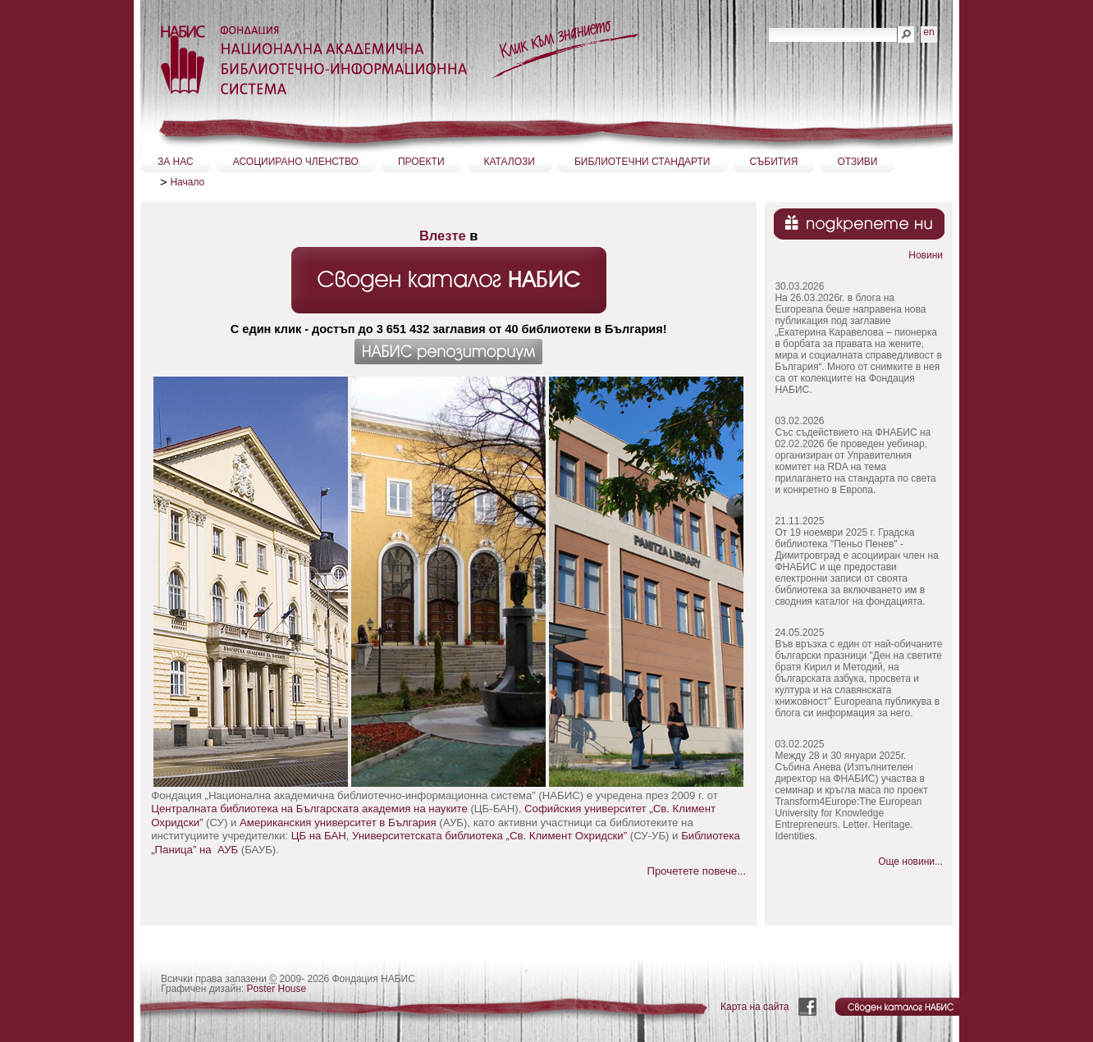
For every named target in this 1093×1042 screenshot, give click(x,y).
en (928, 32)
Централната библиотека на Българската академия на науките (309, 808)
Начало (187, 182)
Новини (925, 255)
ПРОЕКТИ (421, 161)
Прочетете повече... (696, 871)
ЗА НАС (176, 161)
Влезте (442, 235)
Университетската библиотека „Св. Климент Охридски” (489, 835)
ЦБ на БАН (318, 835)
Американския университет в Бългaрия (338, 822)
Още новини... (910, 861)
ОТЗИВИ (857, 161)
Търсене (768, 25)
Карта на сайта (754, 1006)
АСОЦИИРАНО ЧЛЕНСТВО (296, 161)
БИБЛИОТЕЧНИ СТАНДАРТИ (642, 161)
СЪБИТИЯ (774, 161)
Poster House (277, 988)
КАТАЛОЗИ (509, 161)
